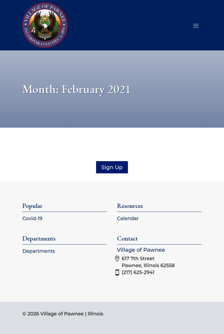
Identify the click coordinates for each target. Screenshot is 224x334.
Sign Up (112, 167)
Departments (38, 251)
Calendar (128, 218)
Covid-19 (32, 218)
